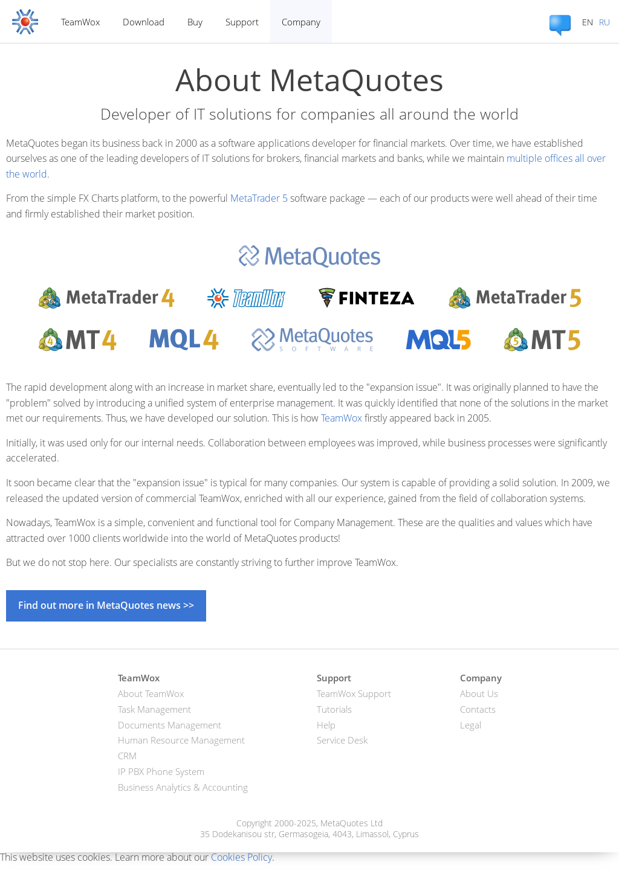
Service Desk (342, 740)
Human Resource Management (181, 740)
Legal (470, 725)
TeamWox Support (354, 693)
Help (326, 725)
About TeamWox (151, 693)
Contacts (478, 709)
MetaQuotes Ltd (351, 823)
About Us (479, 693)
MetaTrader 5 (259, 198)
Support (242, 22)
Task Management (154, 709)
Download (143, 22)
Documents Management (169, 725)
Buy (195, 22)
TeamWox (80, 22)
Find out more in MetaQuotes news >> (106, 605)
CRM (127, 756)
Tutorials (334, 709)
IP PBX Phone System (161, 771)
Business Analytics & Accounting (183, 787)
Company (301, 22)
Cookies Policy (241, 857)
